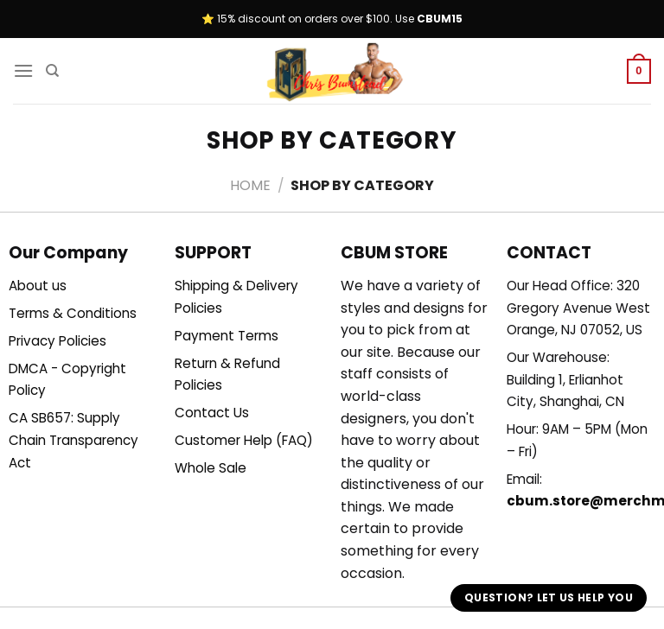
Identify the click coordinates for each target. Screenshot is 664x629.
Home (250, 185)
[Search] (52, 70)
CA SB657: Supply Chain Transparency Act (73, 440)
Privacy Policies (57, 341)
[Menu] (23, 70)
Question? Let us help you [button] (548, 597)
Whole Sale (210, 468)
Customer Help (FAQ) (244, 440)
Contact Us (212, 412)
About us (38, 285)
